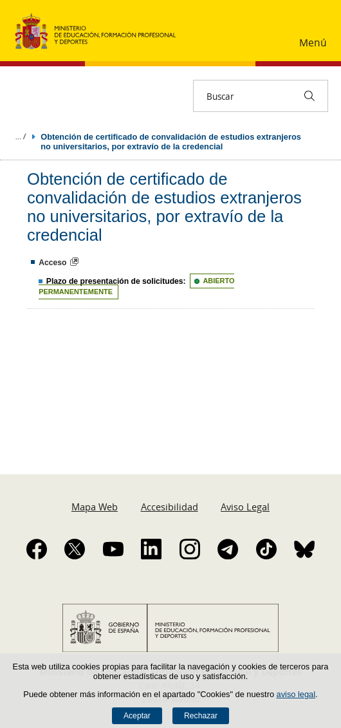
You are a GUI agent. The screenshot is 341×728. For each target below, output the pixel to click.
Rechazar (200, 715)
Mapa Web (94, 506)
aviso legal (296, 694)
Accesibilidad (169, 506)
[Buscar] (309, 96)
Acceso (52, 262)
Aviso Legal (245, 506)
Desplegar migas (20, 136)
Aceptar (137, 715)
